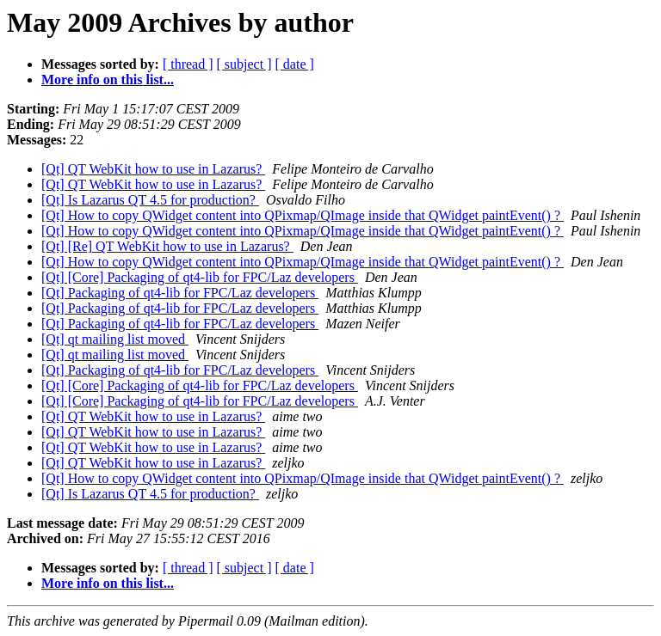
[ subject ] (244, 64)
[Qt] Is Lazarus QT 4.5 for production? (150, 200)
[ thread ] (188, 64)
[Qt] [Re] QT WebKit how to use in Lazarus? (167, 246)
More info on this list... (107, 79)
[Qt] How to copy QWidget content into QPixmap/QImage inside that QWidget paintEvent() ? (302, 215)
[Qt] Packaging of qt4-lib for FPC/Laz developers (179, 292)
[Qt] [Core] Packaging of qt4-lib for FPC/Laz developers (199, 277)
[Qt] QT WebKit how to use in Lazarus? (153, 169)
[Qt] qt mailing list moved (114, 339)
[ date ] (294, 64)
